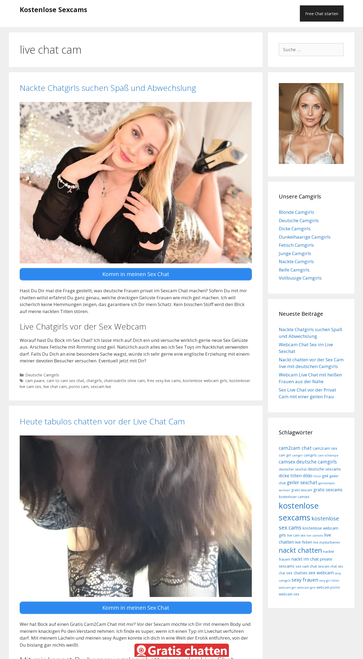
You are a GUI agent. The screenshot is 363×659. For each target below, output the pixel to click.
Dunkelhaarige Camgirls (305, 237)
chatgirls (94, 380)
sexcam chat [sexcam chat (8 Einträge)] (327, 566)
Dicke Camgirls (295, 228)
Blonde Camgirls (296, 212)
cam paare (35, 380)
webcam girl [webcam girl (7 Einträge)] (287, 587)
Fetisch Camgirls (296, 245)
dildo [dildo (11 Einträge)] (307, 476)
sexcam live (101, 386)
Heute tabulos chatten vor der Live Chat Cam (102, 420)
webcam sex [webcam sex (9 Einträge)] (289, 594)
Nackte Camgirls (296, 261)
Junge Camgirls (295, 253)
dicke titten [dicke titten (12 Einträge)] (290, 476)
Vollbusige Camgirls (300, 278)
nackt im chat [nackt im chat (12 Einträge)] (305, 559)
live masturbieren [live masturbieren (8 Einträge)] (326, 542)
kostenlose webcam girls (205, 380)
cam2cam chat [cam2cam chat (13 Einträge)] (295, 448)
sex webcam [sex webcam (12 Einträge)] (321, 573)
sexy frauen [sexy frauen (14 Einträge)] (304, 579)
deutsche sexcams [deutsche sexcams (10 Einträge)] (324, 469)
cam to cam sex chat (65, 380)
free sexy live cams (164, 380)
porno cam (79, 386)
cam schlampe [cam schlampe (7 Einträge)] (328, 455)
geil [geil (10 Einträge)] (325, 475)
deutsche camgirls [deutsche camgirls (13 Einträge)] (316, 461)
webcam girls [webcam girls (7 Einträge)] (306, 587)
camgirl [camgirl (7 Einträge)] (297, 455)
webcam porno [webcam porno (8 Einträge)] (328, 587)
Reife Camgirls (294, 270)
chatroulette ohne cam (124, 380)
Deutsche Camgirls (42, 374)
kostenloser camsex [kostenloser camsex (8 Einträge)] (294, 497)
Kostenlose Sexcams (53, 9)
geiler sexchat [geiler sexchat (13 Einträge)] (302, 482)
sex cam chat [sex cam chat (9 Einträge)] (306, 566)
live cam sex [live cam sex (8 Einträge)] (296, 535)
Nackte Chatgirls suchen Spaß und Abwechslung (108, 87)
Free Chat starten (321, 13)
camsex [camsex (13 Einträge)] (287, 461)
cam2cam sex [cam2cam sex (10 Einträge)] (325, 448)
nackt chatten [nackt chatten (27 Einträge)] (300, 550)
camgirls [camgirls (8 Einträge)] (310, 455)
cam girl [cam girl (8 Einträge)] (285, 455)
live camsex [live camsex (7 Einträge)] (315, 535)
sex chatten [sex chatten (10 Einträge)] (296, 572)
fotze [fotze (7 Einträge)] (317, 476)
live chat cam (55, 386)
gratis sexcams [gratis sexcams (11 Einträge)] (327, 490)
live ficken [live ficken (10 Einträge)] (303, 542)
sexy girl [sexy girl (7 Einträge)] (324, 580)
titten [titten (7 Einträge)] (335, 580)
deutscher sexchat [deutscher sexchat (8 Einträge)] (293, 469)
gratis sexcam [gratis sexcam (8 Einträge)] (301, 490)
